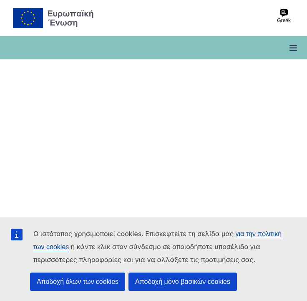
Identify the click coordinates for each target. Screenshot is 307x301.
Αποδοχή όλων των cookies (77, 281)
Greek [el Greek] (284, 16)
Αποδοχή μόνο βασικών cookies (182, 281)
